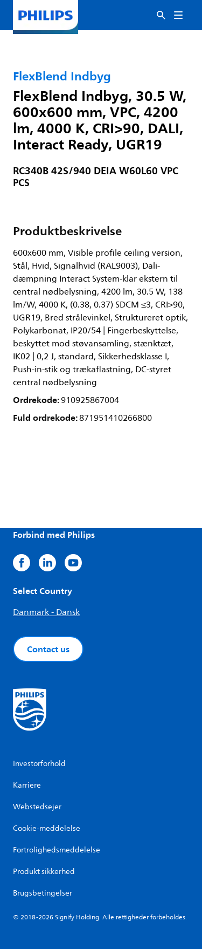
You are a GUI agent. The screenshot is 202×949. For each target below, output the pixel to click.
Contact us (48, 649)
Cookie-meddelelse (46, 828)
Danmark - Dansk (46, 612)
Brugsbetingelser (42, 893)
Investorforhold (39, 763)
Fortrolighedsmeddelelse (56, 850)
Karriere (27, 785)
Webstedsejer (37, 807)
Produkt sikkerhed (44, 871)
